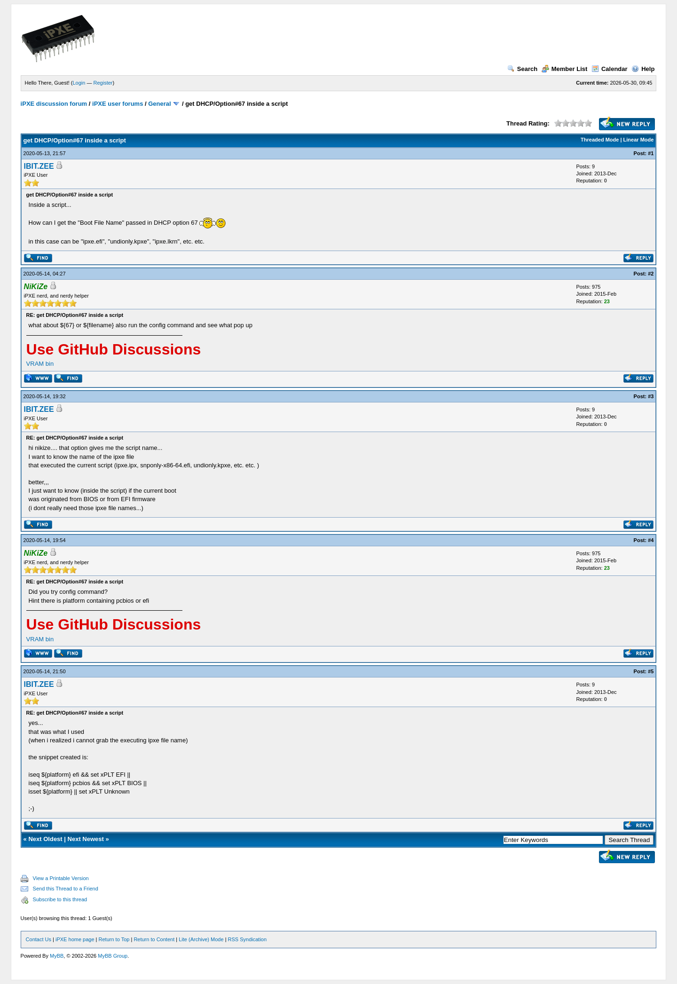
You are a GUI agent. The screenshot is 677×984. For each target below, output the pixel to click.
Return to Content (154, 939)
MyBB (56, 956)
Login (79, 83)
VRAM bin (40, 363)
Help (642, 68)
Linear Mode (638, 139)
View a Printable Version (61, 878)
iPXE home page (74, 939)
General (159, 103)
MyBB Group (112, 956)
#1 (650, 153)
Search (522, 68)
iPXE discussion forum (54, 103)
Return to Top (114, 939)
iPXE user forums (117, 103)
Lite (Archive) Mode (201, 939)
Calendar (609, 68)
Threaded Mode (600, 139)
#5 (650, 671)
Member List (565, 68)
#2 (650, 273)
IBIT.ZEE (39, 166)
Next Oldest (45, 838)
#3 (650, 396)
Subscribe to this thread (60, 899)
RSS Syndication (247, 939)
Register (103, 83)
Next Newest (86, 838)
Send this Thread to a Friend (65, 888)
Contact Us (38, 939)
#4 (650, 540)
